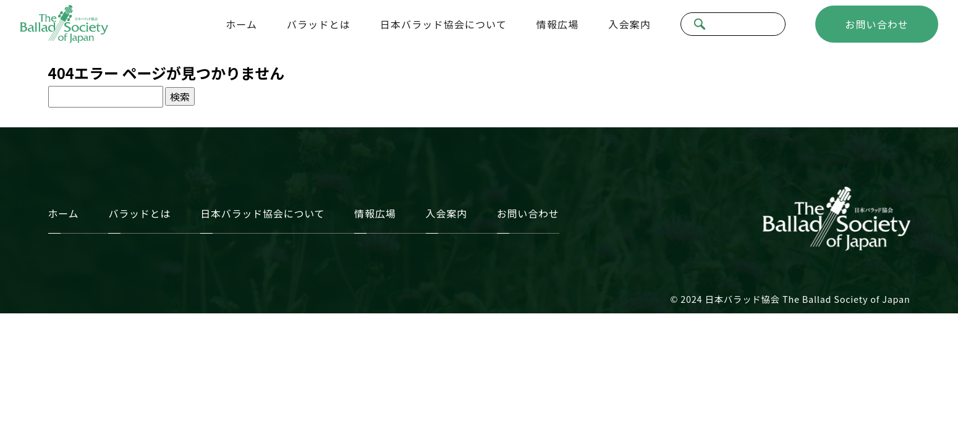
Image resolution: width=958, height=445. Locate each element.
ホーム (241, 24)
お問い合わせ (877, 24)
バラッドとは (318, 24)
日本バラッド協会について (443, 24)
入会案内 (629, 24)
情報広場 (557, 24)
